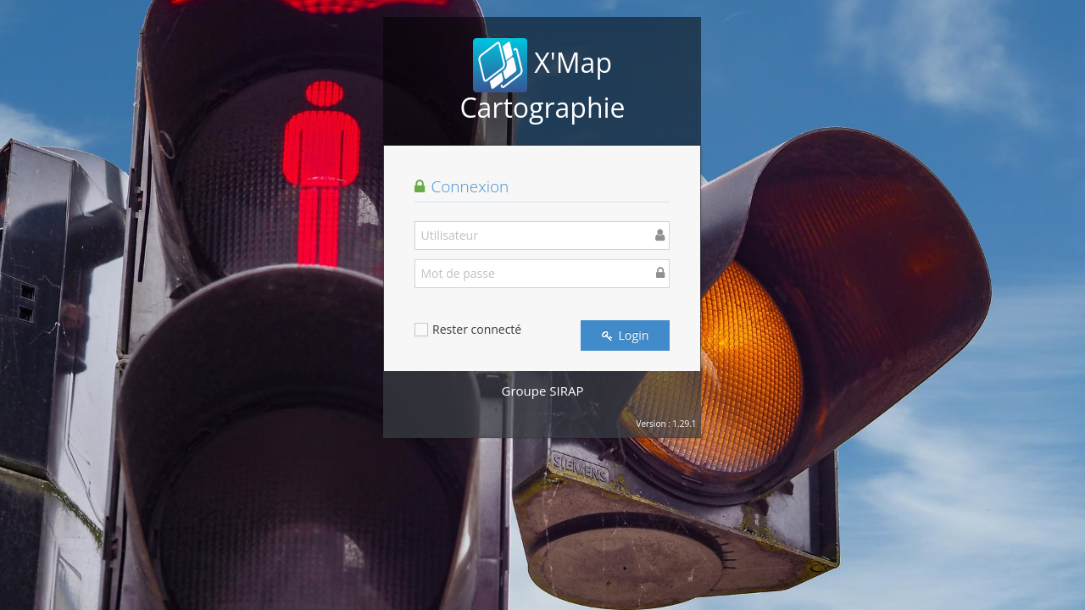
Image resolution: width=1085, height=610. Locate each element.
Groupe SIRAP (543, 390)
